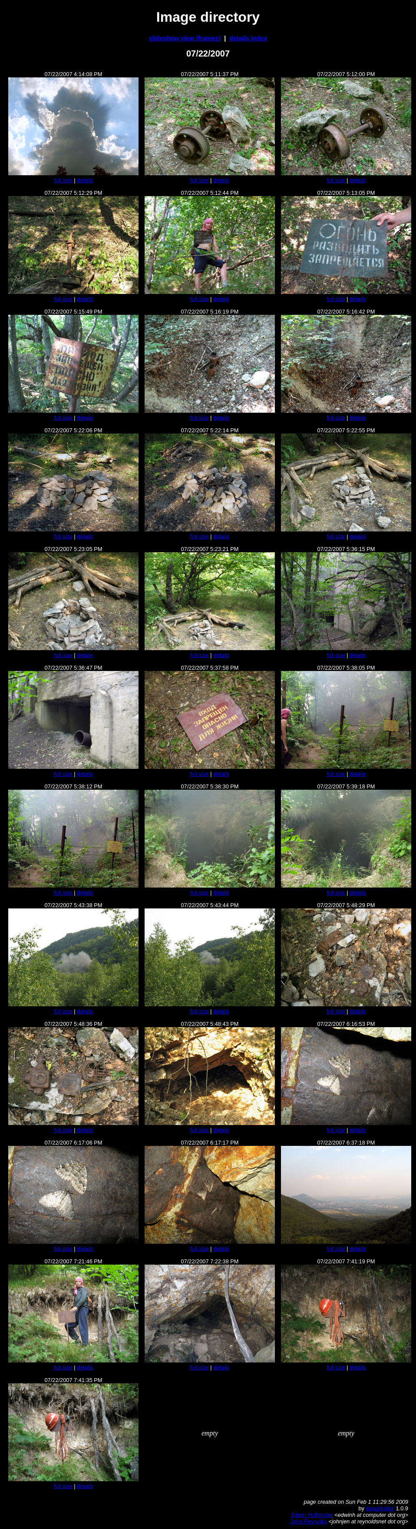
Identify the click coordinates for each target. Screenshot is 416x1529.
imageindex (380, 1508)
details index (248, 38)
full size (63, 180)
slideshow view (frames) (185, 38)
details (85, 180)
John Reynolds (308, 1521)
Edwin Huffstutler (312, 1515)
